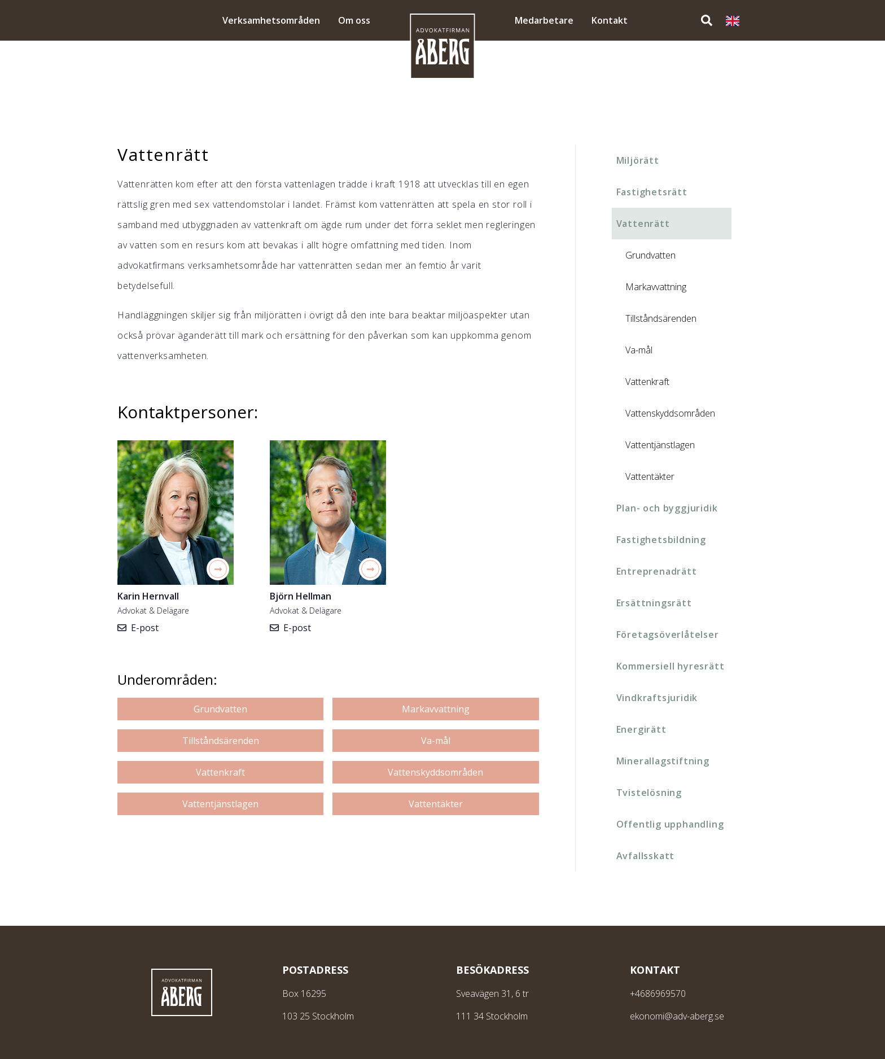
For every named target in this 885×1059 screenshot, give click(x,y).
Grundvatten (220, 709)
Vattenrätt (643, 223)
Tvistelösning (649, 792)
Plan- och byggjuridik (667, 508)
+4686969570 (658, 993)
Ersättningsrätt (654, 603)
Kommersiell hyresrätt (670, 666)
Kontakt (610, 20)
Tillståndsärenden (220, 740)
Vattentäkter (436, 804)
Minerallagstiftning (662, 761)
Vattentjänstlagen (220, 804)
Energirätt (641, 729)
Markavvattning (436, 709)
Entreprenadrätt (656, 571)
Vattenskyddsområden (435, 772)
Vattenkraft (220, 772)
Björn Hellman (300, 596)
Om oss (354, 20)
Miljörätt (637, 160)
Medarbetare (544, 20)
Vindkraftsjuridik (657, 698)
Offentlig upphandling (670, 824)
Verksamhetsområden (271, 20)
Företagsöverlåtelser (667, 634)
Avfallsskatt (645, 856)
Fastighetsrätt (651, 192)
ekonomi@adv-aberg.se (677, 1016)
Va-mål (435, 740)
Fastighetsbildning (661, 539)
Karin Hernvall (148, 596)
